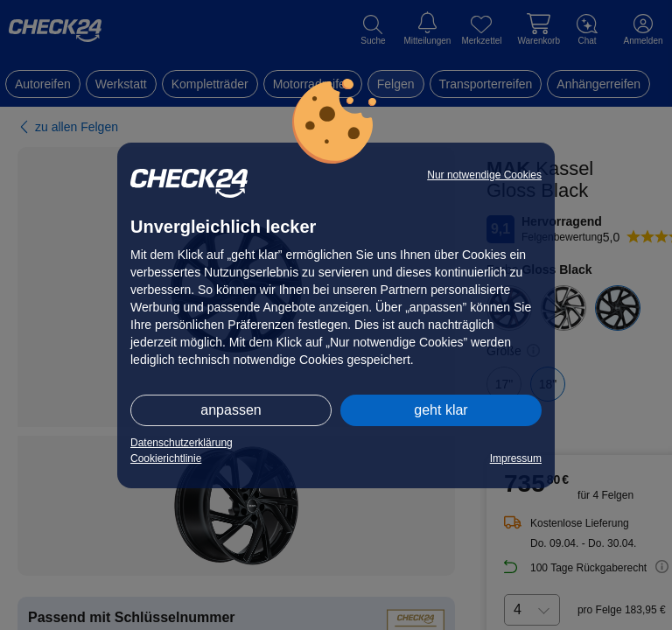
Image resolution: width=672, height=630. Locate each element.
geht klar (440, 409)
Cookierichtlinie (165, 458)
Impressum (516, 458)
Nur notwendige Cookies (484, 175)
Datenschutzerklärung (181, 443)
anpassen (230, 409)
